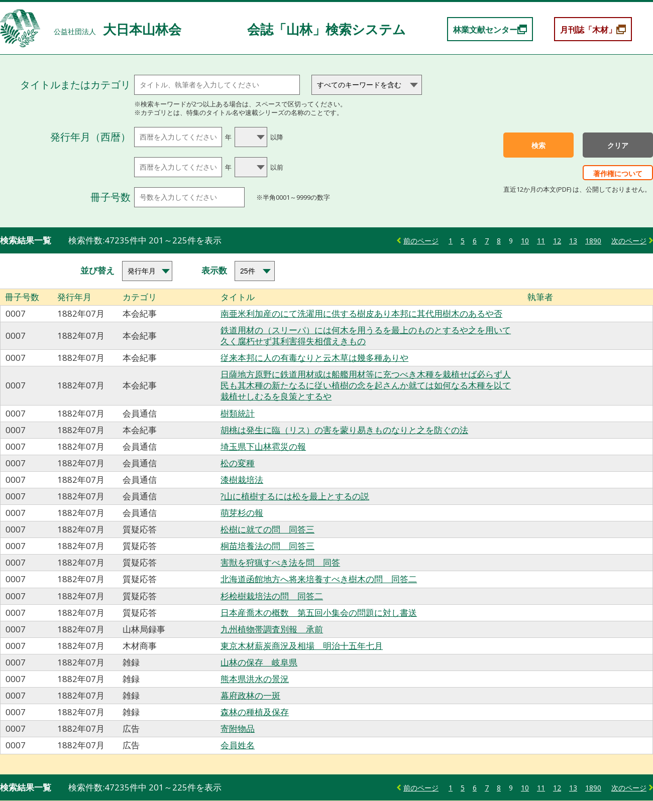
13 (573, 240)
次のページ (628, 240)
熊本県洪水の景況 (255, 679)
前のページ (421, 240)
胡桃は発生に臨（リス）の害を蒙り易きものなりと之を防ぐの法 (344, 430)
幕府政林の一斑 (250, 695)
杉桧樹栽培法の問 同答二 (272, 596)
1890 (593, 240)
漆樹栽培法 (242, 479)
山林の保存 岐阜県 (259, 662)
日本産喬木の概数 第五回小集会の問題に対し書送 (319, 612)
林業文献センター (485, 29)
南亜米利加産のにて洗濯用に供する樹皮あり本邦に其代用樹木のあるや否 (361, 313)
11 (541, 240)
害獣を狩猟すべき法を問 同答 (280, 562)
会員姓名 (238, 745)
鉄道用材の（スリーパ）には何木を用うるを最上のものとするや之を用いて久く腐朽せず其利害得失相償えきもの (366, 335)
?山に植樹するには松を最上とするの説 (295, 496)
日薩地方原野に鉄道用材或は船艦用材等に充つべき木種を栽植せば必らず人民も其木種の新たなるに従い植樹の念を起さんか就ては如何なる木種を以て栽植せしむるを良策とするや (366, 385)
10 (525, 240)
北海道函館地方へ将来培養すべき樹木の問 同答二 (319, 579)
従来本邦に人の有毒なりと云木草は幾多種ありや (314, 357)
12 (557, 240)
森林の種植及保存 (255, 712)
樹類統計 (238, 413)
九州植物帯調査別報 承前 (272, 629)
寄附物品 (238, 728)
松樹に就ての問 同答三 (267, 529)
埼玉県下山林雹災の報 (263, 446)
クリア (617, 146)
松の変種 (238, 463)
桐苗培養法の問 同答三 (267, 546)
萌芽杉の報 (242, 512)
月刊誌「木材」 (588, 29)
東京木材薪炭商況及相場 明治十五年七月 (302, 645)
